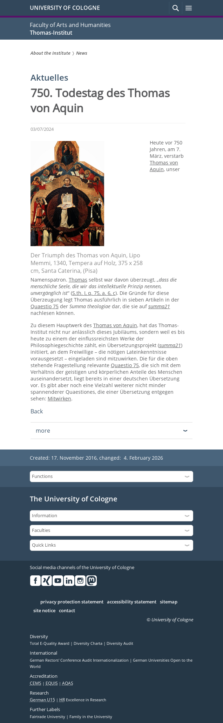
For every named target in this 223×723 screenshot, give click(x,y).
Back (37, 411)
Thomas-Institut (51, 32)
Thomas (78, 279)
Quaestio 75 (45, 306)
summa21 (159, 306)
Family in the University (90, 716)
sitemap (168, 602)
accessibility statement (131, 602)
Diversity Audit (120, 643)
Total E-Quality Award (50, 643)
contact (67, 611)
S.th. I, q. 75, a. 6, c (93, 293)
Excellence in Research (82, 699)
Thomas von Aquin (115, 325)
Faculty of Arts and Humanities (70, 25)
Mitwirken (59, 398)
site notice (44, 611)
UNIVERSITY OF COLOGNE (65, 8)
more (43, 430)
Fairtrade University (48, 716)
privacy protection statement (71, 602)
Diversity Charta (88, 643)
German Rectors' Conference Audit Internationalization (80, 660)
